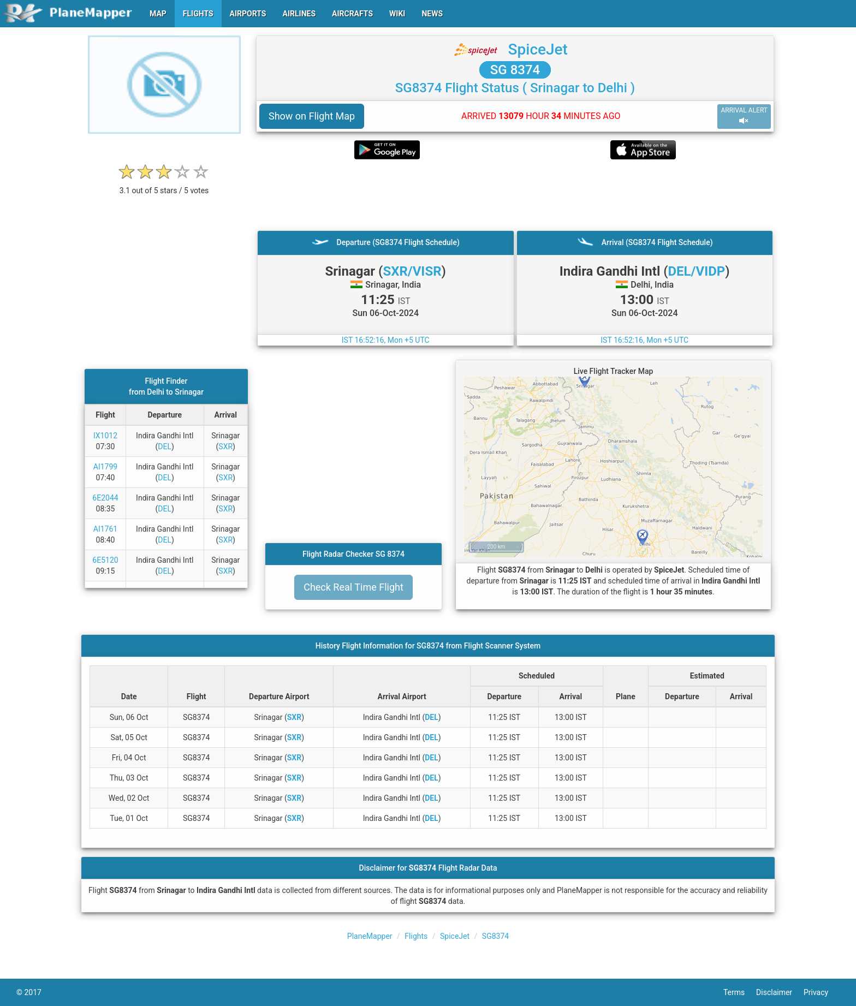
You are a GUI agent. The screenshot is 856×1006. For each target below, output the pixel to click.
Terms (739, 992)
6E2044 (105, 497)
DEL (164, 446)
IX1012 (105, 435)
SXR (225, 446)
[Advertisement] (515, 194)
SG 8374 (515, 70)
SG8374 (495, 936)
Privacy (822, 992)
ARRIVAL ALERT (744, 116)
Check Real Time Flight (353, 587)
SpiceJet (538, 49)
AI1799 (105, 466)
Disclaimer (780, 992)
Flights (416, 936)
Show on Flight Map (312, 116)
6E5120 (105, 560)
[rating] (164, 184)
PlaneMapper (370, 936)
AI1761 (105, 529)
